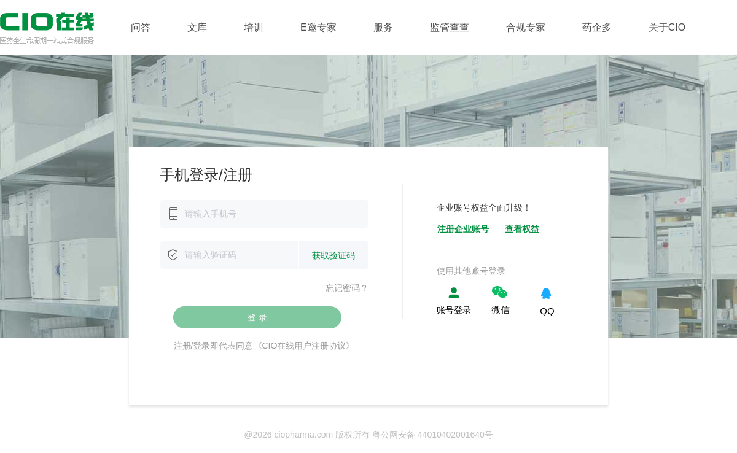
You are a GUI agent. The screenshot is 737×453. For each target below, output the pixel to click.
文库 (197, 27)
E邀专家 (318, 27)
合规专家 (525, 27)
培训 (253, 27)
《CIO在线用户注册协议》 (304, 345)
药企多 (597, 27)
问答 (140, 27)
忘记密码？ (347, 288)
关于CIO (667, 27)
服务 (383, 27)
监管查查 (449, 27)
